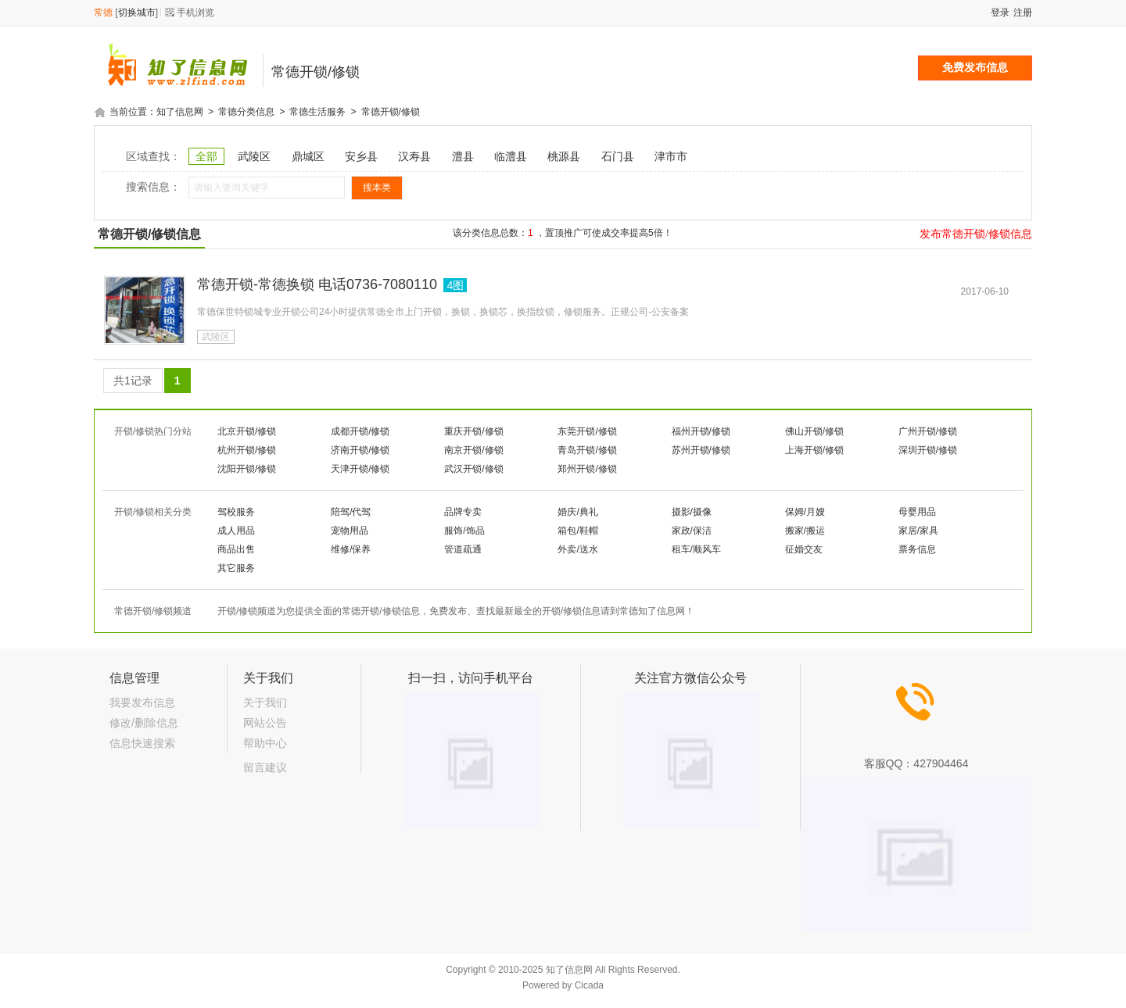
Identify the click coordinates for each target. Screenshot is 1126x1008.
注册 (1022, 12)
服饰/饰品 (464, 529)
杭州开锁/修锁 (246, 449)
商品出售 (236, 548)
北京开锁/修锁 (246, 430)
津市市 (670, 155)
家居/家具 (918, 529)
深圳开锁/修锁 (927, 449)
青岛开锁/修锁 (587, 449)
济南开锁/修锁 (360, 449)
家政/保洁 (692, 529)
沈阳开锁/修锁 (246, 468)
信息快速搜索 (142, 742)
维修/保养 (351, 548)
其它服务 (236, 567)
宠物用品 (349, 529)
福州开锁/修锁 (701, 430)
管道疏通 (463, 548)
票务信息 (917, 548)
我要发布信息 (142, 701)
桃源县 (563, 155)
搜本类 (377, 186)
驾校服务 (236, 511)
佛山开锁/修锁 (814, 430)
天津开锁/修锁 (360, 468)
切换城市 (137, 12)
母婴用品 (917, 511)
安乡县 (361, 155)
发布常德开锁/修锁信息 (976, 232)
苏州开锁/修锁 (701, 449)
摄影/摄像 (692, 511)
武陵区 (254, 155)
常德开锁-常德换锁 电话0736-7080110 (317, 283)
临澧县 (510, 155)
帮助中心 (265, 742)
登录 (1000, 12)
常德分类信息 (246, 111)
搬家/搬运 (805, 529)
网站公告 (265, 722)
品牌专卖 (463, 511)
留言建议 (265, 766)
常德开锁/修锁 (390, 111)
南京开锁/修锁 (473, 449)
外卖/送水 (577, 548)
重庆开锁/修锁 (473, 430)
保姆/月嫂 (805, 511)
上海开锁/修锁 (814, 449)
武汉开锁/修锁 (473, 468)
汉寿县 (414, 155)
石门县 (617, 155)
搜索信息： (153, 186)
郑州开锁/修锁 (587, 468)
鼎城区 (308, 155)
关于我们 (265, 701)
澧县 (463, 155)
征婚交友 (804, 548)
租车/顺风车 (696, 548)
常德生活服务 (317, 111)
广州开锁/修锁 (927, 430)
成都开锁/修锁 (360, 430)
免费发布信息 (975, 67)
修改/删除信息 (143, 722)
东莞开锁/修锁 (587, 430)
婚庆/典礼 (577, 511)
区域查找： (153, 155)
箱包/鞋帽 (577, 529)
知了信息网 (179, 111)
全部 (206, 155)
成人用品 (236, 529)
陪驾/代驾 (351, 511)
